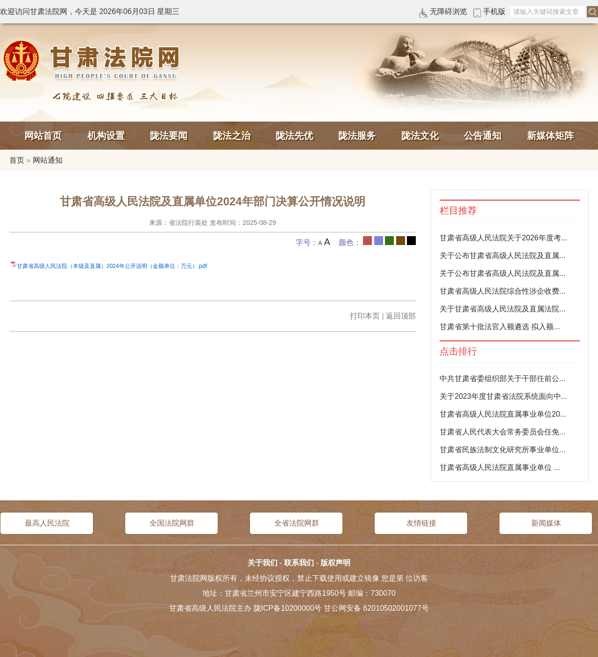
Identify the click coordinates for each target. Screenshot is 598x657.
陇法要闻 (168, 135)
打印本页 (365, 316)
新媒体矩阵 (550, 135)
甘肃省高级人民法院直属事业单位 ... (500, 467)
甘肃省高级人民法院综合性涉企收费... (502, 291)
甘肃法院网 (93, 60)
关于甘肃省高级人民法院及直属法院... (502, 309)
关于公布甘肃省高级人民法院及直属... (502, 256)
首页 (16, 160)
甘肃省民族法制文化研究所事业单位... (502, 450)
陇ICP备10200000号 (288, 608)
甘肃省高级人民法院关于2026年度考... (503, 238)
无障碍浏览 (448, 11)
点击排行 (458, 351)
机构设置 (106, 135)
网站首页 (43, 135)
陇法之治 (231, 135)
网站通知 (48, 160)
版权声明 (335, 563)
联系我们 (299, 563)
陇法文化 (420, 135)
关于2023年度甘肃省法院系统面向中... (503, 396)
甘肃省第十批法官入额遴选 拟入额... (500, 327)
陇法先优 (294, 135)
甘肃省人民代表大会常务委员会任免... (502, 432)
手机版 (494, 11)
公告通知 (482, 135)
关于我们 (263, 563)
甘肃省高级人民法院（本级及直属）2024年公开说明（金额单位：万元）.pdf (112, 266)
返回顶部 (401, 316)
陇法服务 (357, 135)
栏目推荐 (458, 211)
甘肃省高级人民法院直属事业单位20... (503, 414)
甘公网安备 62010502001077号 (376, 608)
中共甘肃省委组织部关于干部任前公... (502, 379)
